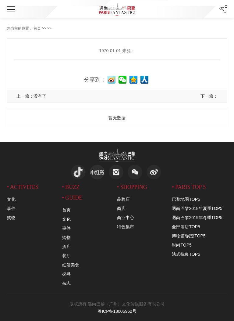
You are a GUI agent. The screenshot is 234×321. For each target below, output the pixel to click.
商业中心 (125, 217)
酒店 (66, 246)
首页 (37, 28)
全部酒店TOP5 (186, 226)
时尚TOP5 (181, 245)
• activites (22, 187)
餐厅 (66, 255)
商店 (121, 208)
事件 (11, 208)
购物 (11, 217)
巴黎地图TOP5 (186, 199)
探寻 (66, 274)
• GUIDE (72, 198)
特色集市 (125, 226)
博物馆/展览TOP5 (188, 235)
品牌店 (123, 199)
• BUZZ (71, 187)
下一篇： (209, 96)
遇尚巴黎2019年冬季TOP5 (197, 217)
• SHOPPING (132, 187)
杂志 (66, 283)
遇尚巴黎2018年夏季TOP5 (197, 208)
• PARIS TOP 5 (189, 187)
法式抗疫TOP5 (186, 254)
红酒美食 (70, 264)
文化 (11, 199)
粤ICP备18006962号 (117, 311)
